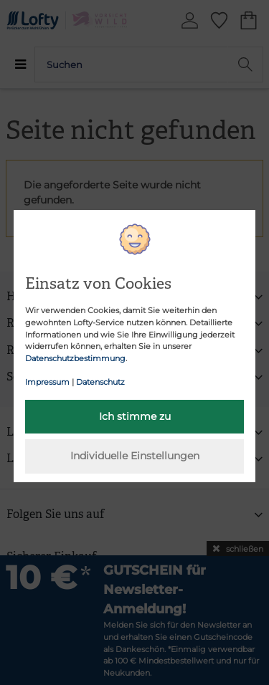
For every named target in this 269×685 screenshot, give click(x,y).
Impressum (47, 382)
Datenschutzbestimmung (75, 358)
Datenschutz (100, 382)
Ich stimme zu (135, 416)
